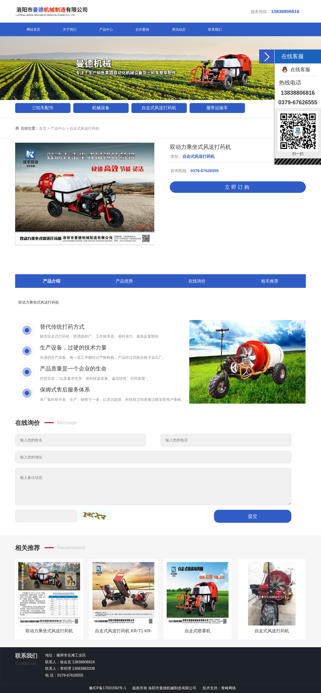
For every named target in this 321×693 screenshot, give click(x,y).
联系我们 (215, 29)
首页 (42, 128)
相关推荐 (269, 281)
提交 (252, 516)
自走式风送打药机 (159, 107)
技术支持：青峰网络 (219, 688)
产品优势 (124, 281)
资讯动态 (179, 29)
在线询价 (197, 281)
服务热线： (275, 11)
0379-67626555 (204, 170)
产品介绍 (51, 281)
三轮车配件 (43, 107)
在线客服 (300, 69)
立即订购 (238, 187)
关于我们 (69, 29)
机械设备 (100, 107)
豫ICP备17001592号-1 (107, 688)
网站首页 (33, 29)
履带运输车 (217, 107)
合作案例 (142, 29)
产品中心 (106, 29)
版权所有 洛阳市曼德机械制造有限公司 (165, 688)
